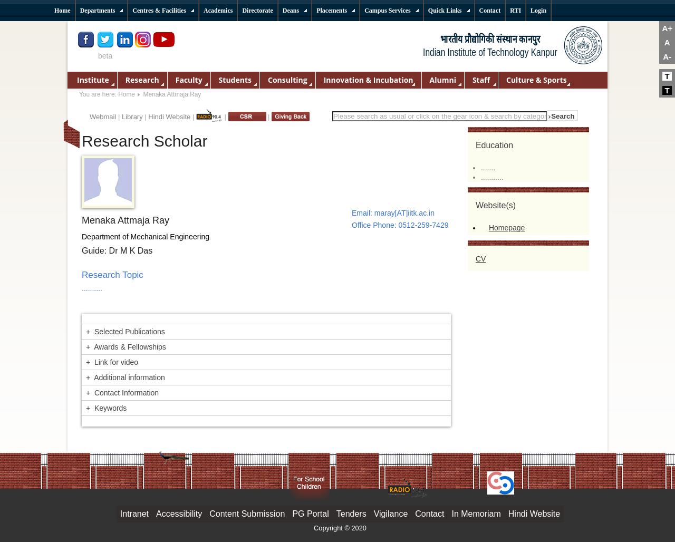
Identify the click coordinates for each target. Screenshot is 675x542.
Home (126, 94)
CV (481, 259)
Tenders (351, 513)
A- (667, 56)
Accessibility (179, 513)
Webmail (103, 117)
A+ (667, 28)
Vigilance (391, 513)
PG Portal (310, 513)
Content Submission (247, 513)
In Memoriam (475, 513)
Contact (429, 513)
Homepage (507, 228)
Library (132, 117)
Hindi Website (169, 117)
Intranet (134, 513)
